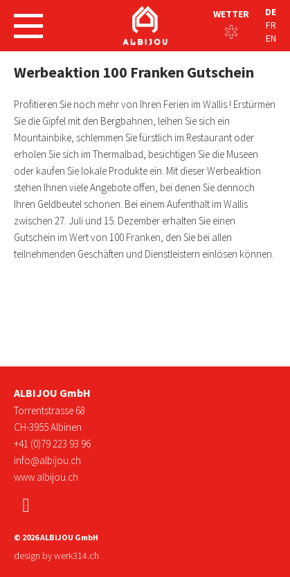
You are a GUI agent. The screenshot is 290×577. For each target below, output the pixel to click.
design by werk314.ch (56, 555)
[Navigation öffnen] (28, 26)
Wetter (231, 14)
